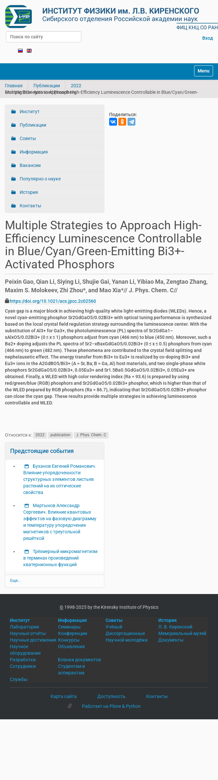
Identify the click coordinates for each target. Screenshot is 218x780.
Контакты (30, 205)
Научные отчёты (28, 633)
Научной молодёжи (127, 640)
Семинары (69, 626)
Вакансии (30, 165)
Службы (19, 679)
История (28, 192)
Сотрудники (23, 666)
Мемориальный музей (182, 633)
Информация (33, 151)
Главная (14, 85)
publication (60, 435)
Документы (171, 640)
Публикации (46, 85)
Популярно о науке (40, 178)
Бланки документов (79, 659)
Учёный (114, 626)
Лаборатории (24, 626)
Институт (29, 111)
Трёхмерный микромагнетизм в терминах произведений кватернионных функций (60, 558)
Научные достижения (33, 640)
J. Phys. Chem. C (91, 435)
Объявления (71, 646)
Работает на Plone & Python (111, 706)
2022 (76, 85)
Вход (207, 38)
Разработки (23, 659)
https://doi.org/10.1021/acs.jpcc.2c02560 (53, 301)
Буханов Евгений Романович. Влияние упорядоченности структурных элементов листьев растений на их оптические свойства (59, 479)
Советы (27, 138)
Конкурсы (69, 640)
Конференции (72, 633)
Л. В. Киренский (175, 626)
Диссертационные (125, 633)
